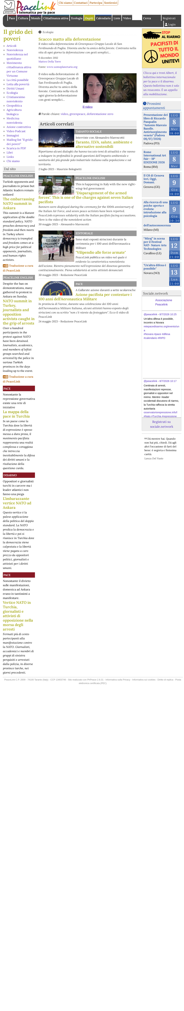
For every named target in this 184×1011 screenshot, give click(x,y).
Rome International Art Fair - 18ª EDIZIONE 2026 (155, 157)
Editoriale (84, 233)
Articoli (11, 45)
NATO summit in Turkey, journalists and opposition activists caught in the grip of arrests (19, 312)
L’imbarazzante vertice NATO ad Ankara (17, 503)
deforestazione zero (100, 114)
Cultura (23, 18)
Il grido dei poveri (18, 35)
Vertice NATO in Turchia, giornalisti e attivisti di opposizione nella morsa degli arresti (18, 616)
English (137, 17)
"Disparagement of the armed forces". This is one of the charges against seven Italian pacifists (86, 197)
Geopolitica (14, 105)
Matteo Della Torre (50, 61)
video (64, 114)
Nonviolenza (15, 50)
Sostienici (110, 2)
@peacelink (150, 314)
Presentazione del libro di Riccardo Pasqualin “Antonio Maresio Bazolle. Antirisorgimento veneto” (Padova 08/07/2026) (156, 126)
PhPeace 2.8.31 (95, 679)
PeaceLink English (18, 176)
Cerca (147, 18)
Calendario (103, 18)
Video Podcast (16, 131)
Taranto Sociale (89, 131)
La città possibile (18, 80)
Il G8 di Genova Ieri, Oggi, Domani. (154, 179)
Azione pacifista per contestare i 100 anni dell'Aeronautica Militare (85, 296)
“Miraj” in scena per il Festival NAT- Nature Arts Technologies (155, 243)
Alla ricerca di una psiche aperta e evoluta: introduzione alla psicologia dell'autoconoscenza (157, 213)
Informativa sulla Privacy (118, 679)
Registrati (169, 18)
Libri (10, 152)
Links (10, 157)
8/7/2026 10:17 (168, 381)
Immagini (13, 135)
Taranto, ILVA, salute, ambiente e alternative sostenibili (104, 144)
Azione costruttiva (19, 127)
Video (127, 18)
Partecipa (96, 2)
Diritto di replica (165, 679)
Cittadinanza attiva (55, 18)
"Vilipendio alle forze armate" (101, 252)
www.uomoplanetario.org (62, 66)
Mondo (35, 18)
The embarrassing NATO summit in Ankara (18, 203)
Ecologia (76, 18)
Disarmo (10, 475)
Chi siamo (65, 2)
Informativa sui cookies (143, 679)
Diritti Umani (15, 88)
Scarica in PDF (16, 148)
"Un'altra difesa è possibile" (155, 266)
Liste (117, 18)
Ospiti (89, 18)
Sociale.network (155, 293)
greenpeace (77, 114)
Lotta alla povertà (18, 84)
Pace (12, 18)
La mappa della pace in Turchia (16, 414)
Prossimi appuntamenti (154, 105)
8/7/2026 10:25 (168, 314)
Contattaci (81, 2)
